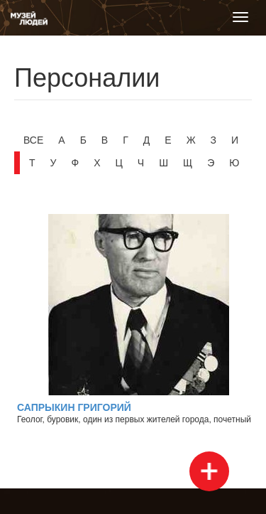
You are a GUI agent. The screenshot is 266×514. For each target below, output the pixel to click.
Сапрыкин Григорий (74, 407)
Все (33, 140)
